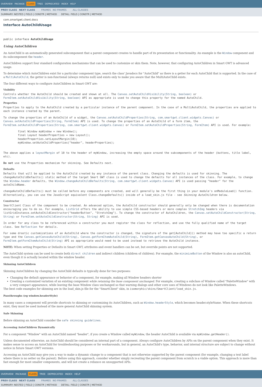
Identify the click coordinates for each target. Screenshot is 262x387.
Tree (40, 4)
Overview (7, 4)
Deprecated (52, 4)
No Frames (60, 10)
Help (73, 4)
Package (20, 4)
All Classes (80, 10)
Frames (46, 10)
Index (64, 4)
